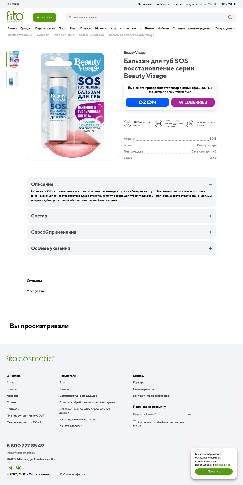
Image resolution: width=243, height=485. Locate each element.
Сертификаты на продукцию (78, 396)
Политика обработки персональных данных (88, 402)
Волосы (85, 28)
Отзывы (12, 402)
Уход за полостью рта (125, 28)
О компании (145, 4)
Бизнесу (138, 376)
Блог (62, 382)
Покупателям (68, 376)
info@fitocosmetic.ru (21, 453)
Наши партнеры (143, 389)
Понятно (213, 471)
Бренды (25, 28)
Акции (12, 28)
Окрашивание (45, 28)
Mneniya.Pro (35, 291)
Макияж (101, 28)
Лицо (62, 28)
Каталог (64, 389)
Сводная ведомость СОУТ (24, 422)
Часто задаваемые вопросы (77, 419)
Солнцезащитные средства (191, 28)
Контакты (13, 409)
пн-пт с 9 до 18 (208, 4)
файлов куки (222, 464)
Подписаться (189, 414)
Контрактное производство (151, 396)
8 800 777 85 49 (227, 4)
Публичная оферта (72, 474)
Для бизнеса (162, 4)
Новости (12, 396)
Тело (73, 28)
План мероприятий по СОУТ (26, 415)
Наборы (163, 28)
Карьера (177, 4)
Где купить (191, 4)
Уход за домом (225, 28)
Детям (149, 28)
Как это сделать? (70, 426)
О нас (10, 382)
